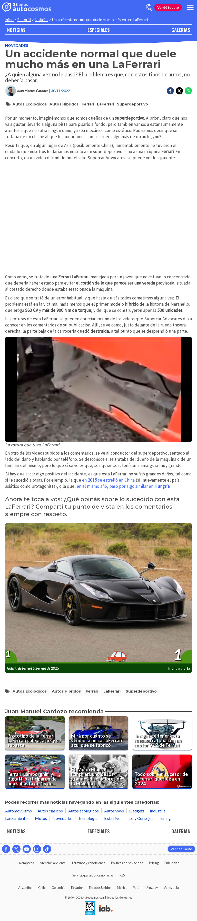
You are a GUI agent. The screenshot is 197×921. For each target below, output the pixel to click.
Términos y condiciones (88, 863)
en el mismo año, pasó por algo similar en (123, 486)
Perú (136, 887)
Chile (42, 887)
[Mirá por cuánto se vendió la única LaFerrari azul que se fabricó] (98, 733)
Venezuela (171, 887)
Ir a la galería (179, 668)
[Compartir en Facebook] (170, 90)
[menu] (190, 7)
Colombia (58, 887)
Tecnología (87, 818)
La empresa (25, 863)
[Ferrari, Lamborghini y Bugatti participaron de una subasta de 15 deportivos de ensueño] (35, 772)
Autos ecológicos (83, 810)
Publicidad (172, 863)
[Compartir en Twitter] (179, 90)
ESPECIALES (98, 29)
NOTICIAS (16, 29)
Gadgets (136, 810)
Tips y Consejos (139, 818)
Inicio (9, 19)
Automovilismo (18, 810)
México (122, 887)
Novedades (16, 45)
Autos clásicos (50, 810)
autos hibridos (64, 104)
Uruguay (151, 887)
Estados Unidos (100, 887)
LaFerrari (105, 104)
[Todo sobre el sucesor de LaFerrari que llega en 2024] (162, 772)
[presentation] (98, 593)
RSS (122, 875)
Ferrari (88, 104)
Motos (41, 818)
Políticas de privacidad (127, 863)
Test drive (111, 818)
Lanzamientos (17, 818)
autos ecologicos (30, 104)
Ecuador (77, 887)
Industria (157, 810)
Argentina (25, 887)
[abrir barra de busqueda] (149, 7)
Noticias (41, 19)
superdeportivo (132, 104)
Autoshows (114, 810)
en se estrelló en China (108, 480)
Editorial (24, 19)
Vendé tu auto (168, 7)
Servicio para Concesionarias (93, 875)
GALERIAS (180, 29)
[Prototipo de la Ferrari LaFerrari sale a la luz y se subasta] (35, 733)
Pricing (154, 863)
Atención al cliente (53, 863)
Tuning (165, 818)
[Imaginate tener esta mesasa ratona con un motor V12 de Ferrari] (162, 733)
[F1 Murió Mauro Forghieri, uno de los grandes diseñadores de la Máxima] (98, 772)
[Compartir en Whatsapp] (188, 90)
